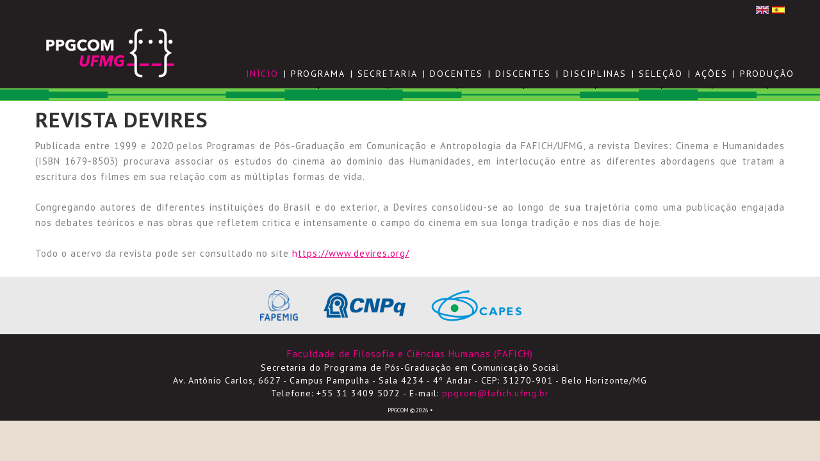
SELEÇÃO (661, 73)
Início (262, 73)
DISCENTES (523, 73)
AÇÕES (711, 73)
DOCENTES (456, 73)
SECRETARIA (387, 73)
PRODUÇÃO (767, 73)
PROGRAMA (318, 73)
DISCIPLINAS (595, 73)
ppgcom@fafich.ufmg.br (495, 393)
